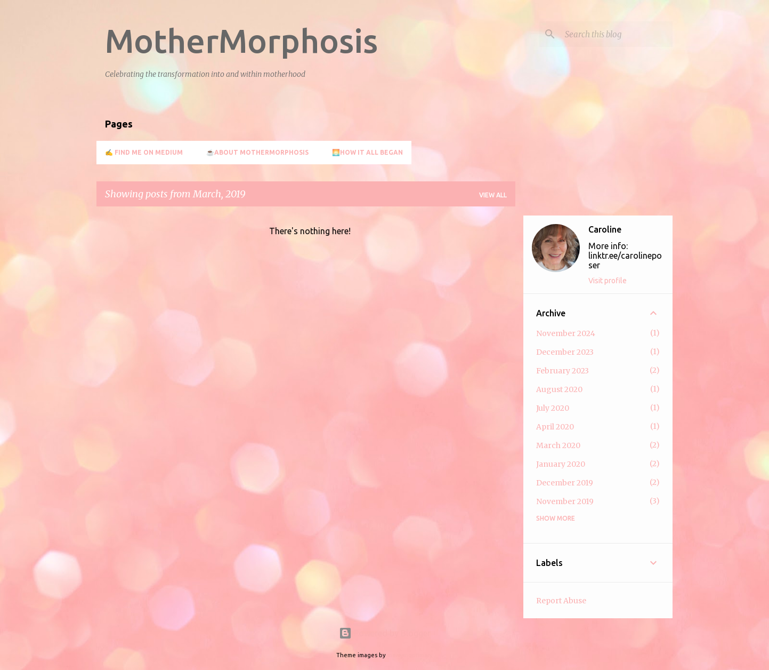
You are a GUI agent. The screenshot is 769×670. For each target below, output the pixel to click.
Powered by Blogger (385, 633)
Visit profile (607, 280)
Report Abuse (561, 600)
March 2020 (558, 445)
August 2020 (559, 389)
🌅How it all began (367, 152)
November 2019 (565, 501)
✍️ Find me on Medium (144, 152)
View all (493, 195)
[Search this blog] (617, 34)
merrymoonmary (410, 655)
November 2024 (565, 333)
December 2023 (565, 352)
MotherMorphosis (241, 40)
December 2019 (564, 483)
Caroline (604, 229)
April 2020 (555, 427)
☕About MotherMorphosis (257, 152)
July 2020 (552, 408)
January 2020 (560, 464)
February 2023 (562, 371)
